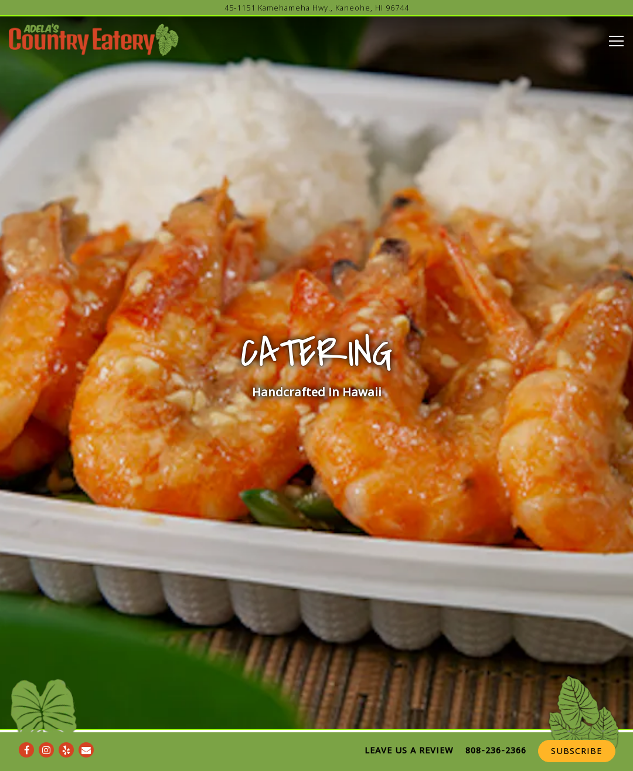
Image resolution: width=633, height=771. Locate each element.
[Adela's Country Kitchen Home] (97, 38)
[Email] (86, 731)
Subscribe (576, 732)
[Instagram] (46, 731)
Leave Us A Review (409, 731)
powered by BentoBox (316, 761)
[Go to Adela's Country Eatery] (316, 7)
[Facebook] (26, 731)
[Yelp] (66, 731)
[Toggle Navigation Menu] (616, 41)
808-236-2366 (495, 731)
